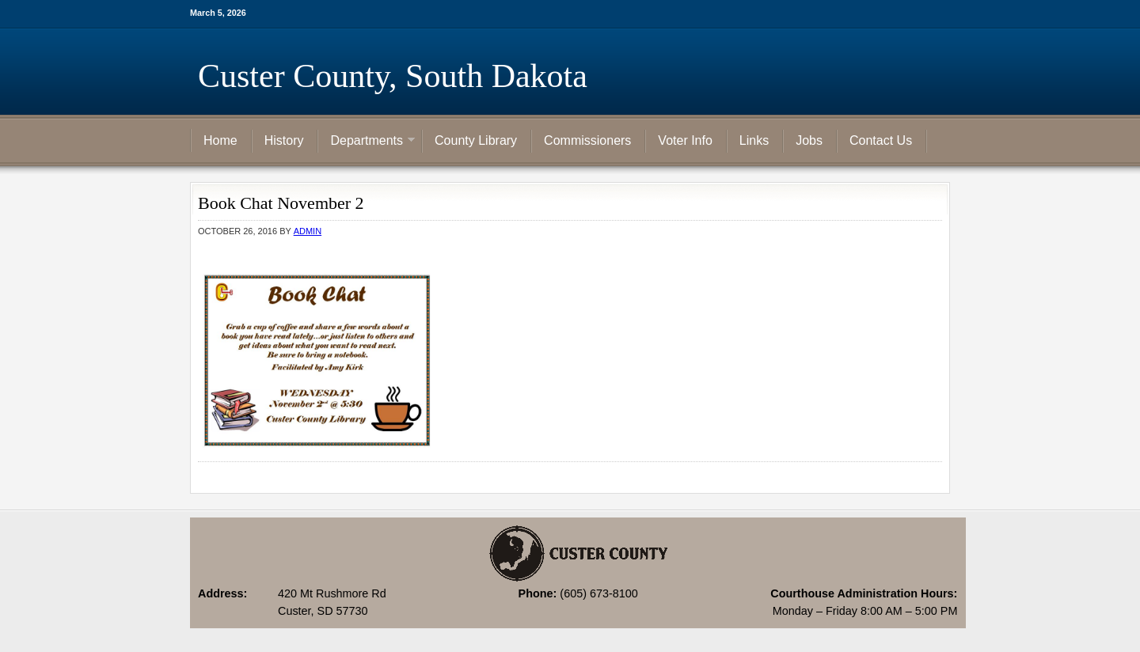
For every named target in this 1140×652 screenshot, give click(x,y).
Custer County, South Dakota (392, 76)
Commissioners (587, 140)
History (284, 140)
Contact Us (880, 140)
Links (754, 140)
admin (307, 231)
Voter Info (685, 140)
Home (220, 140)
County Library (476, 140)
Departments (366, 142)
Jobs (809, 140)
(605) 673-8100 (598, 593)
